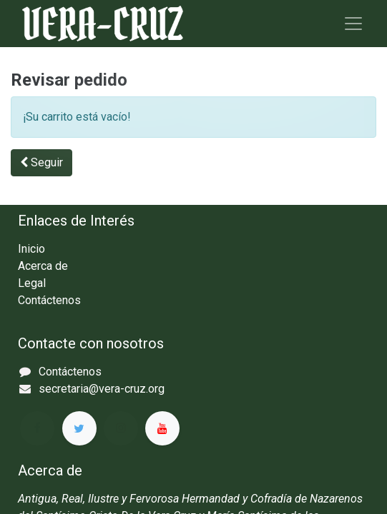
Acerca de (43, 266)
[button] (41, 162)
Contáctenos (49, 300)
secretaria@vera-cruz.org (102, 388)
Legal (32, 283)
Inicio (31, 249)
